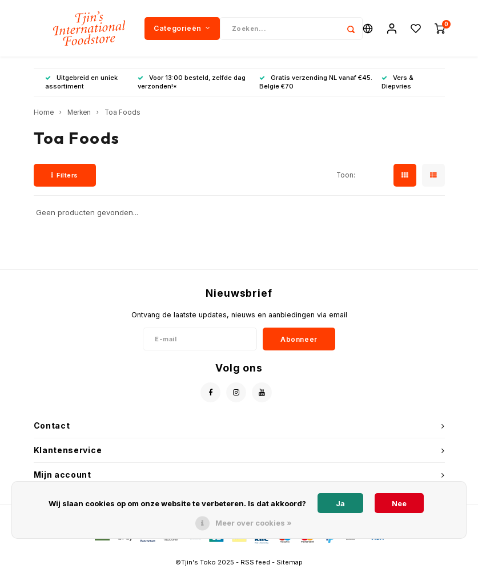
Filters (64, 175)
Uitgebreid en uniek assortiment (81, 82)
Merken (79, 113)
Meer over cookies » (253, 522)
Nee (399, 503)
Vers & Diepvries (397, 82)
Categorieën (182, 28)
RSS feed (255, 562)
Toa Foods (122, 113)
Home (44, 113)
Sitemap (289, 562)
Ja (340, 503)
